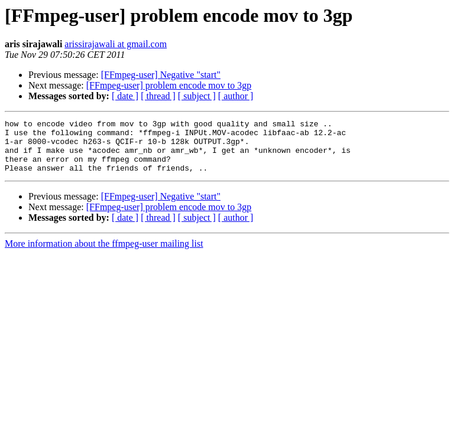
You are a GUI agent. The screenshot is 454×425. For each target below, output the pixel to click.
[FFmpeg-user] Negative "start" (160, 75)
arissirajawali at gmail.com (115, 44)
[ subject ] (197, 96)
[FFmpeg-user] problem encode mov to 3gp (169, 85)
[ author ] (236, 96)
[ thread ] (158, 96)
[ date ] (125, 96)
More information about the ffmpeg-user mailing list (104, 254)
